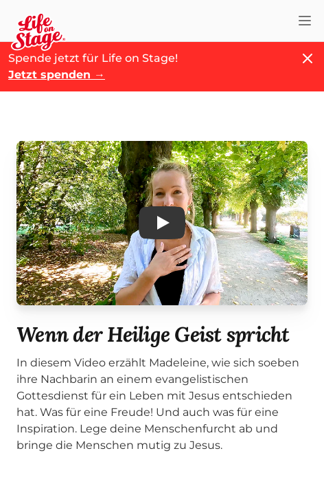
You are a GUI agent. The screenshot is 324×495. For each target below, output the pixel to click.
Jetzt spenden (56, 74)
